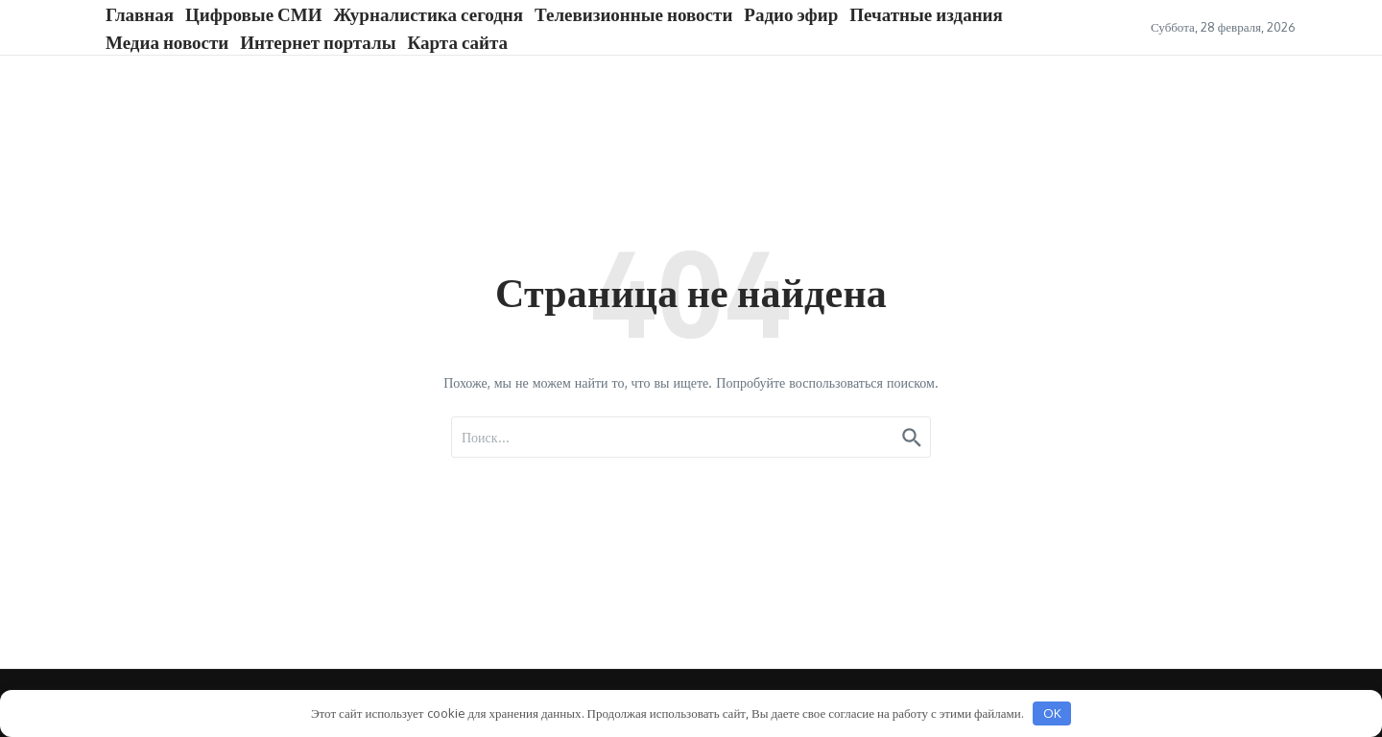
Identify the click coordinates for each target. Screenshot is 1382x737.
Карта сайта (458, 41)
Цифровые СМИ (253, 13)
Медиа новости (167, 41)
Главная (140, 13)
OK (1052, 713)
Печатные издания (926, 13)
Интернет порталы (317, 41)
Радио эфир (791, 13)
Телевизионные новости (633, 13)
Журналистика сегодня (429, 13)
